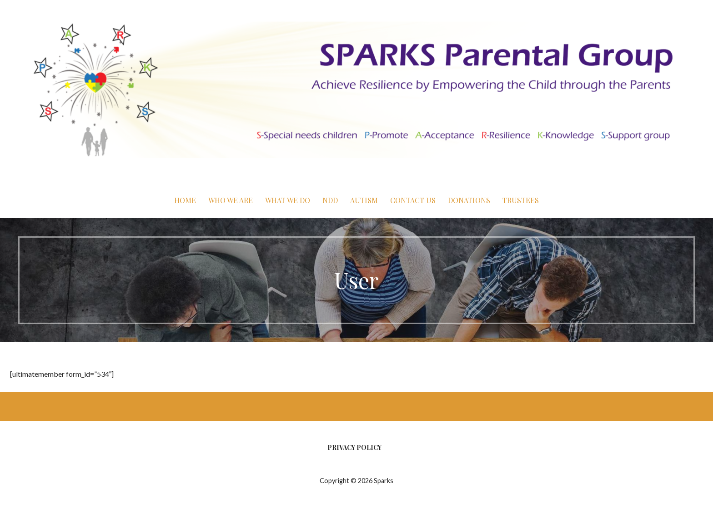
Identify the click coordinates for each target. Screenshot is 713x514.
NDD (330, 200)
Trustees (520, 200)
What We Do (287, 200)
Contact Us (413, 200)
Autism (364, 200)
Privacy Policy (354, 447)
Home (185, 200)
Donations (469, 200)
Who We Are (230, 200)
